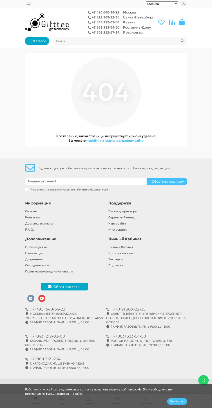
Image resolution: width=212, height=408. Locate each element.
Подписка (115, 265)
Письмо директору (122, 211)
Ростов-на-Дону (137, 27)
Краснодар (133, 32)
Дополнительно (40, 239)
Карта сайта (117, 223)
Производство (36, 247)
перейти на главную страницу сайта (114, 140)
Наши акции (34, 253)
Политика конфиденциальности (49, 271)
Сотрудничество (37, 265)
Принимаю (177, 401)
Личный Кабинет (124, 239)
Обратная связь (64, 286)
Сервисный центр (121, 217)
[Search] (120, 41)
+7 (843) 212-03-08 (47, 336)
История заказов (121, 253)
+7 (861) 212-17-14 (45, 358)
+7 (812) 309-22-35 (128, 309)
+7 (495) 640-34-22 (47, 309)
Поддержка (119, 203)
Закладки (115, 259)
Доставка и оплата (39, 223)
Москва (129, 12)
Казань (129, 22)
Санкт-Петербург (138, 17)
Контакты (32, 217)
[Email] (86, 181)
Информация (38, 203)
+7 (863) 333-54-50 (128, 336)
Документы (34, 259)
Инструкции (117, 229)
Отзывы (31, 211)
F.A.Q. (29, 229)
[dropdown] (28, 3)
